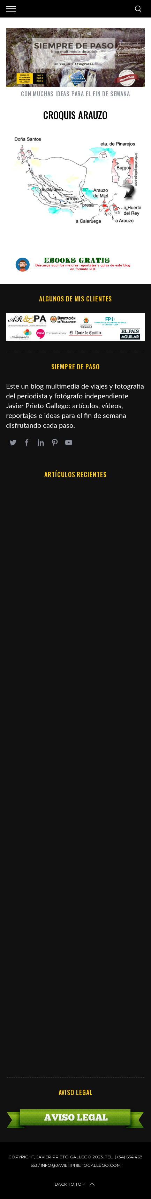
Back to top (75, 1184)
